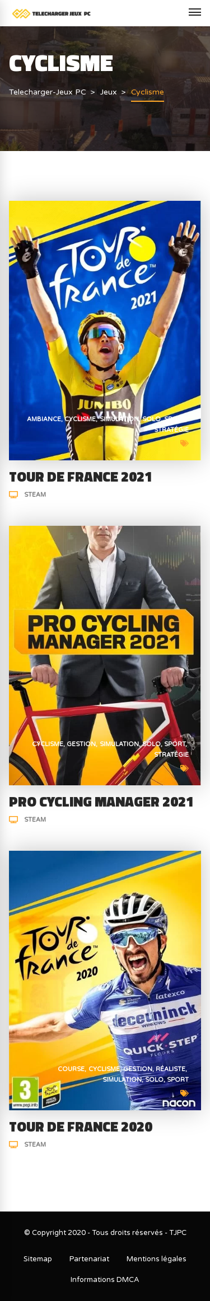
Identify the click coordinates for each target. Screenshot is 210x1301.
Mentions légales (156, 1259)
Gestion (81, 744)
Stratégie (171, 429)
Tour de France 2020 (80, 1126)
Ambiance (44, 419)
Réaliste (170, 1069)
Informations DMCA (105, 1279)
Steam (35, 494)
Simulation (119, 419)
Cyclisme (80, 419)
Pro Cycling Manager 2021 (101, 801)
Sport (174, 419)
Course (71, 1069)
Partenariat (89, 1259)
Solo (151, 419)
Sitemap (38, 1259)
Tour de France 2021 (80, 476)
